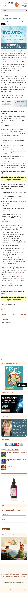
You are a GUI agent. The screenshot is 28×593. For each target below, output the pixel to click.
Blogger (25, 589)
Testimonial (9, 466)
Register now (13, 272)
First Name (4, 519)
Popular (3, 449)
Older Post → (24, 314)
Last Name (4, 524)
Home (2, 14)
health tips (13, 14)
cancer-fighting (7, 14)
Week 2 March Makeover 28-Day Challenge (16, 452)
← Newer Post (4, 314)
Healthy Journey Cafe (13, 589)
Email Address (5, 514)
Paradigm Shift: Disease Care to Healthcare (12, 19)
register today (15, 225)
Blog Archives (15, 449)
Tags (9, 449)
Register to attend (17, 97)
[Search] (13, 359)
